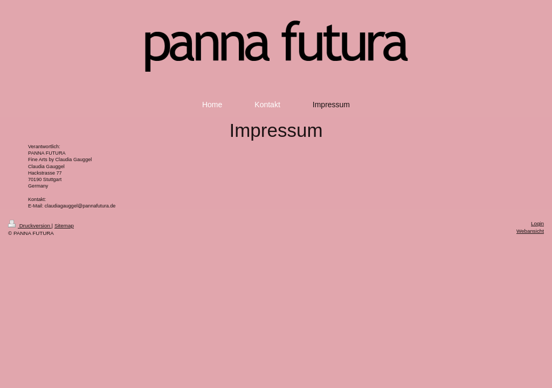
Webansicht (530, 231)
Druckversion (30, 225)
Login (537, 223)
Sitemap (64, 225)
